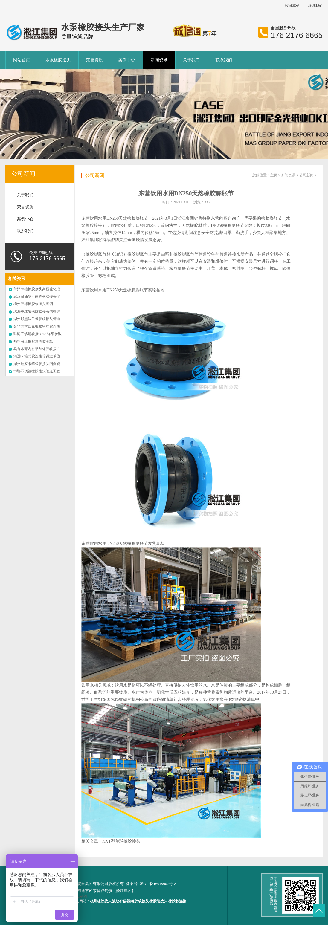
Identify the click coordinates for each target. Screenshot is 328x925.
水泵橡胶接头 (58, 60)
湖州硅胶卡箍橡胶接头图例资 (36, 364)
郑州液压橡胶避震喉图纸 (33, 341)
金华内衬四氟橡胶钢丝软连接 (36, 326)
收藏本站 (292, 6)
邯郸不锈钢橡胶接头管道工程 (36, 371)
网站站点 (80, 897)
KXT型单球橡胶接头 (121, 841)
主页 (273, 175)
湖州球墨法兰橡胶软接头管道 (36, 319)
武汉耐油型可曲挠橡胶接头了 (36, 296)
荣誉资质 (94, 60)
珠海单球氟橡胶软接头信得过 (36, 311)
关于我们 (191, 60)
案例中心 (126, 60)
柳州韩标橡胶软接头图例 (33, 304)
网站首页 (21, 60)
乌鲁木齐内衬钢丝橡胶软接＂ (36, 349)
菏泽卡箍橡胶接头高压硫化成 (36, 289)
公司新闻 (23, 173)
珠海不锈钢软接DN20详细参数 (37, 334)
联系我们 (315, 6)
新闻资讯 (159, 60)
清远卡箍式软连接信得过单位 (36, 356)
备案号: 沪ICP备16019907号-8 (151, 883)
